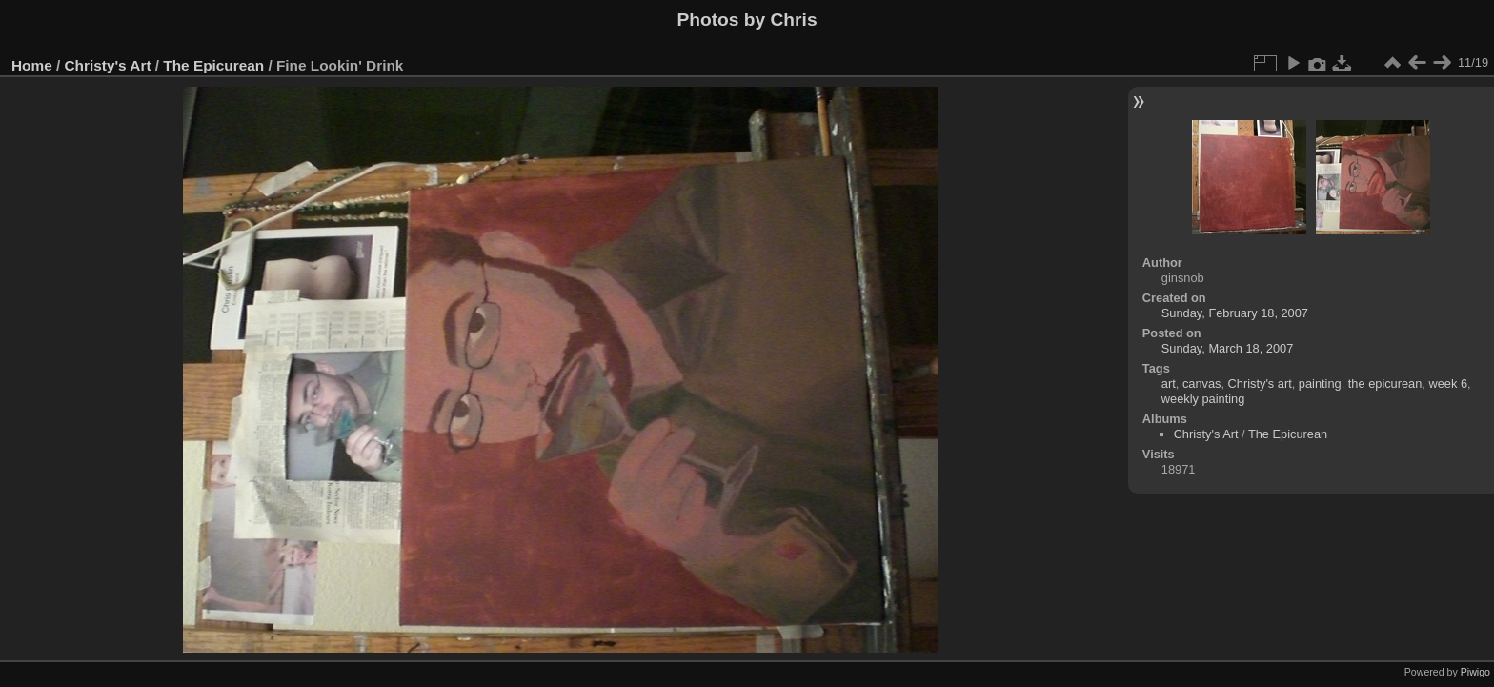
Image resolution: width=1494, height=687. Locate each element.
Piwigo (1475, 671)
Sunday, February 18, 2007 (1234, 313)
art (1168, 383)
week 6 (1447, 383)
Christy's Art (108, 65)
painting (1320, 383)
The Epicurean (213, 65)
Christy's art (1260, 383)
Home (31, 65)
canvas (1201, 383)
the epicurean (1385, 383)
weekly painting (1203, 399)
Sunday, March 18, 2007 (1227, 348)
